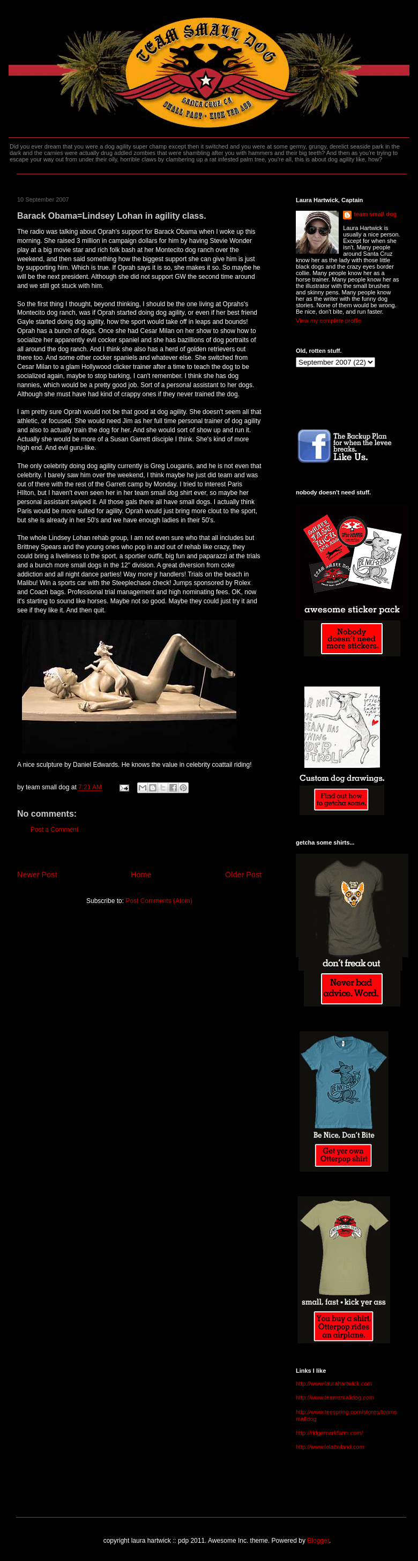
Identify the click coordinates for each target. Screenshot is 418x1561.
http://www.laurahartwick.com (334, 1383)
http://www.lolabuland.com (330, 1447)
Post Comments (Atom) (158, 901)
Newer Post (37, 874)
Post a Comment (54, 829)
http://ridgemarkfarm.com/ (329, 1433)
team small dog (375, 214)
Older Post (243, 874)
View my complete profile (328, 320)
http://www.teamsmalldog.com (335, 1397)
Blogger (318, 1540)
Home (141, 874)
